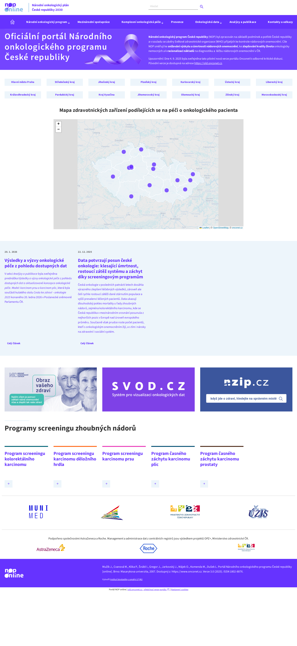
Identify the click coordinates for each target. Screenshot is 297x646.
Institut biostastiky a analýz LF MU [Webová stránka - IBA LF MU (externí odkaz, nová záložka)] (126, 579)
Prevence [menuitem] (177, 22)
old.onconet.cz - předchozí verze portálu (149, 589)
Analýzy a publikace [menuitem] (243, 22)
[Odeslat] (202, 7)
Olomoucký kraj (190, 95)
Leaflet (204, 227)
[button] (58, 124)
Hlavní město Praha (22, 82)
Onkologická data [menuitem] (207, 22)
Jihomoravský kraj (149, 95)
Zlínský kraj (232, 95)
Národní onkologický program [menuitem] (46, 22)
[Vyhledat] (173, 6)
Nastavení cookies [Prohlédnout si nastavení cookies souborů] (179, 589)
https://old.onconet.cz (208, 63)
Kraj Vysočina (107, 95)
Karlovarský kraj (190, 82)
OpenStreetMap (221, 227)
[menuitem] (12, 22)
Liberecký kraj (274, 82)
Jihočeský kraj (106, 82)
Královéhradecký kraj (23, 95)
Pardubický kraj (64, 95)
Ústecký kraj (232, 82)
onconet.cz (237, 227)
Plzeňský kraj (148, 82)
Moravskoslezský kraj (274, 95)
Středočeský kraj (65, 82)
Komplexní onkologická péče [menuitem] (141, 22)
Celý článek (13, 343)
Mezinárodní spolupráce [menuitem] (94, 22)
